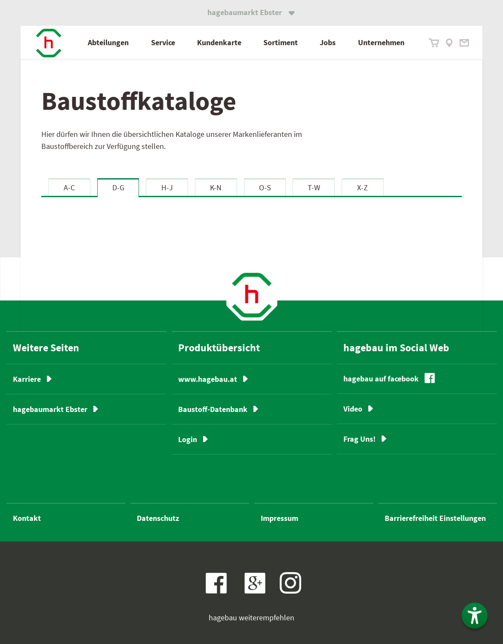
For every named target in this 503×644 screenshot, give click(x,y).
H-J (167, 187)
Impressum (279, 518)
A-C (69, 187)
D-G (118, 187)
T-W (314, 187)
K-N (216, 187)
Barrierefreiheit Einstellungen (435, 518)
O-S (265, 187)
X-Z (362, 187)
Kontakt (27, 518)
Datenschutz (158, 518)
